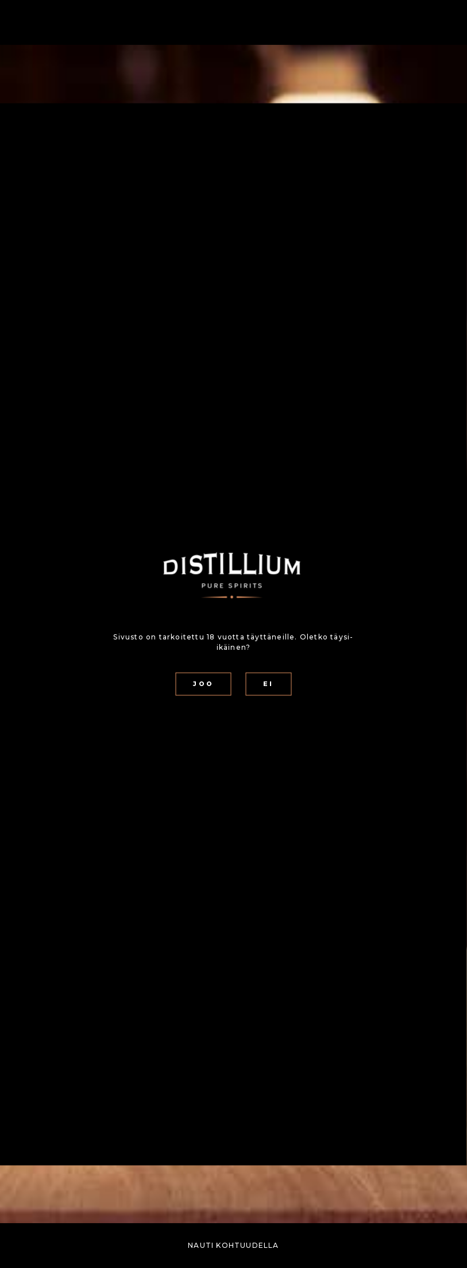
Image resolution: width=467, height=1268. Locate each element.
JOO (203, 684)
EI (268, 684)
